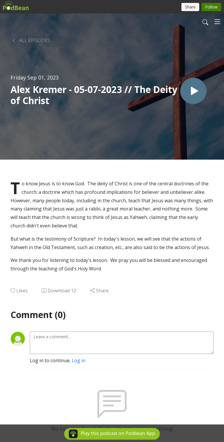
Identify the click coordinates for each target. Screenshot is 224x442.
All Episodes (31, 40)
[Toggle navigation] (217, 21)
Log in (78, 360)
